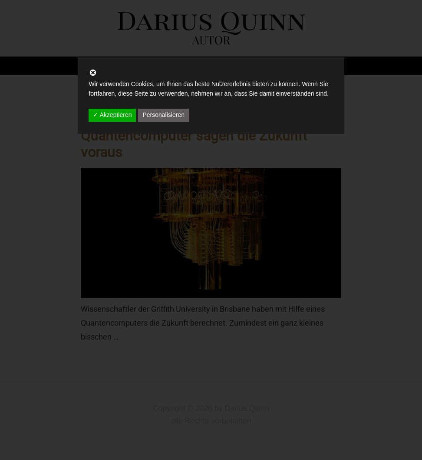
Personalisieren (163, 114)
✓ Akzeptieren (112, 114)
